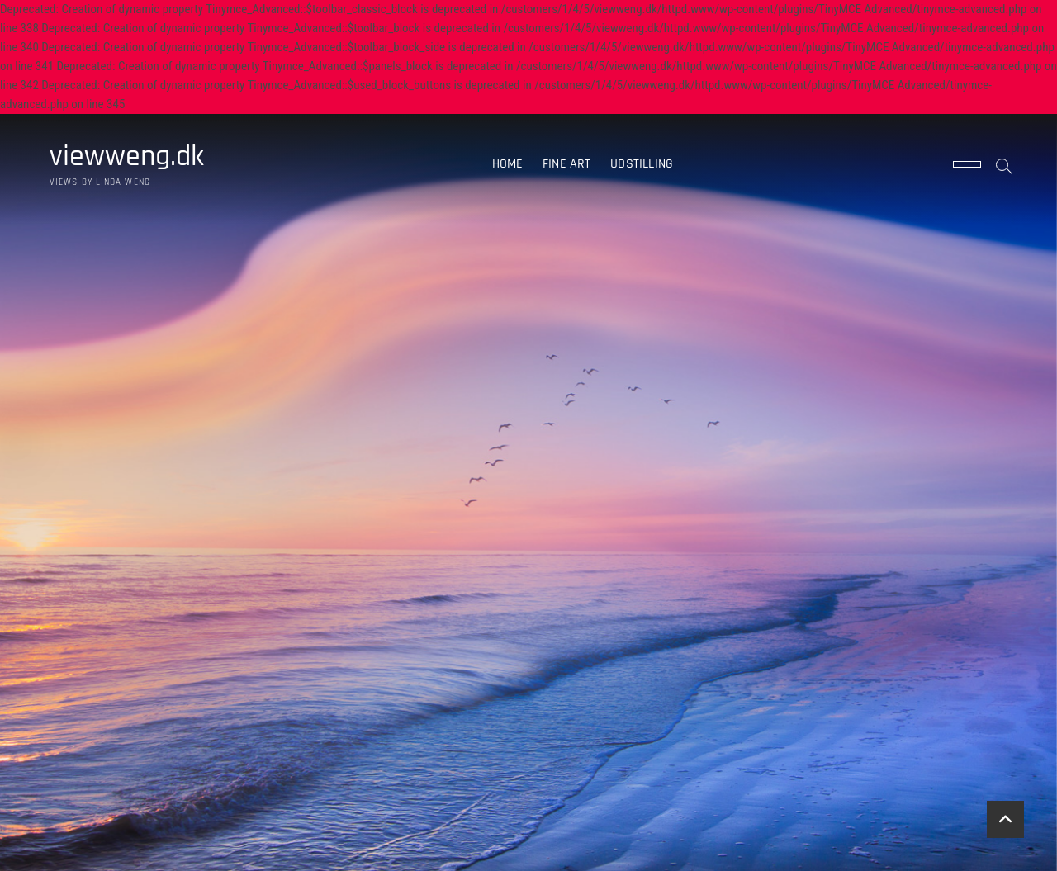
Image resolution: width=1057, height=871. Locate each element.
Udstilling (641, 164)
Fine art (567, 164)
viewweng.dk (127, 157)
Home (508, 164)
